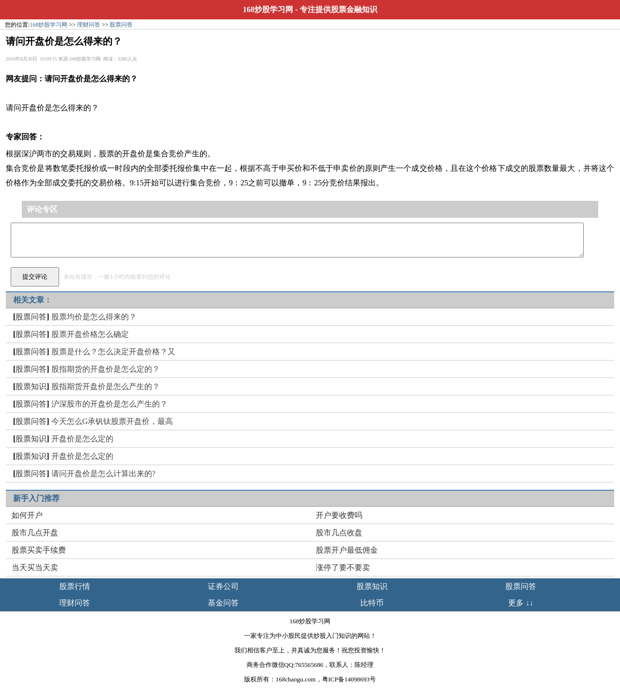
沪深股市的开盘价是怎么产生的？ (109, 404)
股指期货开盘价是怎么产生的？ (105, 386)
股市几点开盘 (35, 532)
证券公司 (223, 586)
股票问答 (121, 24)
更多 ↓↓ (520, 603)
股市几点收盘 (339, 532)
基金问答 (223, 603)
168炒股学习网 (268, 9)
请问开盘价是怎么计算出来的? (103, 473)
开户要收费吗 (339, 515)
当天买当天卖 (35, 567)
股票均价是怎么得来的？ (94, 317)
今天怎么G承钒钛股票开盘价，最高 (112, 421)
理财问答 (88, 24)
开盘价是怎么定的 (82, 439)
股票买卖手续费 (39, 550)
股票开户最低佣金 (347, 550)
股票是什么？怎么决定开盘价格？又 (113, 351)
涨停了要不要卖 (343, 567)
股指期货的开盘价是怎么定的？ (105, 369)
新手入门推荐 (36, 498)
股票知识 (31, 386)
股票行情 (74, 586)
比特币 (372, 603)
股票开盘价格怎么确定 (90, 334)
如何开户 (27, 515)
